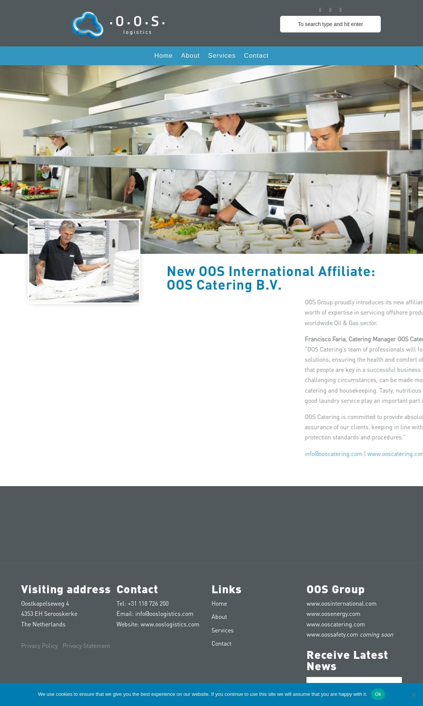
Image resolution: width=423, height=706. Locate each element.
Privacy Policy (39, 645)
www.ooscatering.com (336, 624)
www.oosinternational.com (342, 603)
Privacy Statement (86, 645)
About (190, 56)
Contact (256, 56)
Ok (378, 694)
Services (222, 56)
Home (163, 56)
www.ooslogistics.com (170, 624)
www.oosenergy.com (333, 613)
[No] (413, 694)
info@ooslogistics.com (164, 613)
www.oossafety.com (332, 634)
